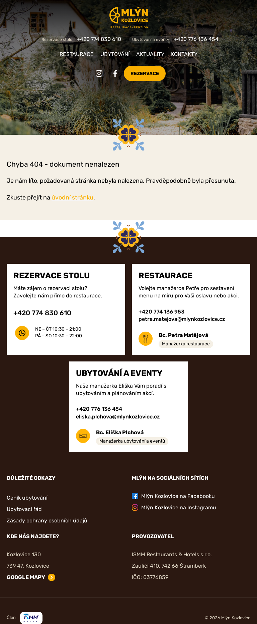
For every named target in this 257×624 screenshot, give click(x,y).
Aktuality (150, 54)
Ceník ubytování (27, 498)
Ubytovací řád (24, 509)
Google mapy (26, 577)
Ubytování (115, 54)
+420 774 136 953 (161, 311)
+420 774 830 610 (99, 39)
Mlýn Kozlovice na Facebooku (173, 496)
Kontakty (184, 54)
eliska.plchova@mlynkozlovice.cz (118, 416)
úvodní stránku (72, 197)
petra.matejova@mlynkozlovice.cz (182, 319)
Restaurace (77, 54)
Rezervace (145, 73)
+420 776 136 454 (196, 39)
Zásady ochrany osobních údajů (47, 520)
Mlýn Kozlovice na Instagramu (174, 507)
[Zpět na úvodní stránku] (128, 17)
